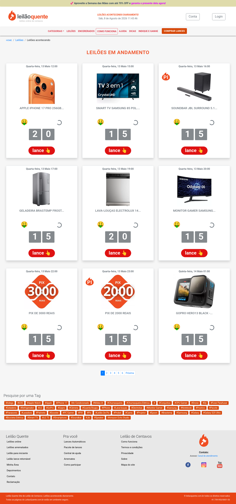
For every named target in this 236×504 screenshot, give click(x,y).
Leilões (71, 31)
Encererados (86, 31)
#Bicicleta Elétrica (14, 417)
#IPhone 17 (61, 403)
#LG (40, 408)
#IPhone (106, 408)
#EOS (20, 403)
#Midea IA (98, 403)
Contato (11, 476)
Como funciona (106, 31)
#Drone (195, 403)
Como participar (72, 464)
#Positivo (200, 408)
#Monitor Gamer (154, 408)
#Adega (9, 403)
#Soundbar (76, 417)
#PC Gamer (68, 412)
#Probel (117, 412)
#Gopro (61, 408)
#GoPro (50, 408)
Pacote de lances (73, 447)
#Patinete (40, 412)
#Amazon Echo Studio (118, 417)
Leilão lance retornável (18, 458)
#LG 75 (45, 417)
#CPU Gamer (180, 403)
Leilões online (14, 441)
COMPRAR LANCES (174, 31)
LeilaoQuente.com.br (34, 499)
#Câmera (73, 408)
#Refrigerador (27, 408)
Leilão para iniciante (17, 453)
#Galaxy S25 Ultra (212, 412)
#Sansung (172, 408)
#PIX (80, 412)
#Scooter (54, 412)
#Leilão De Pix (102, 412)
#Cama (128, 412)
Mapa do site (128, 464)
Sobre (124, 458)
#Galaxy (195, 412)
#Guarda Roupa (90, 408)
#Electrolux (136, 408)
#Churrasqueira (114, 403)
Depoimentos (14, 470)
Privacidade (127, 453)
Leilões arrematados (17, 447)
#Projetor (141, 412)
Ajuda (123, 31)
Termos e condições (132, 447)
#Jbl (88, 417)
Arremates (69, 458)
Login (219, 16)
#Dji (205, 403)
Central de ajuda (72, 453)
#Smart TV (32, 417)
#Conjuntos (164, 403)
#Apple (48, 403)
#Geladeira (11, 408)
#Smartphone (60, 417)
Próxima (130, 373)
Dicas (132, 31)
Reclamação (13, 482)
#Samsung (181, 412)
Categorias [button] (55, 31)
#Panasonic (11, 412)
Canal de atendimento (208, 456)
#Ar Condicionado (80, 403)
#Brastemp (166, 412)
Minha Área (13, 464)
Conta (194, 16)
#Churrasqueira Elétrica (137, 403)
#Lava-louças (120, 408)
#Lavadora (26, 412)
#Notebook (186, 408)
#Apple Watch (34, 403)
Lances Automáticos (75, 441)
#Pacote (213, 408)
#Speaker (98, 417)
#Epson (153, 412)
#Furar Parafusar (219, 403)
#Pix (89, 412)
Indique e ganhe (148, 31)
